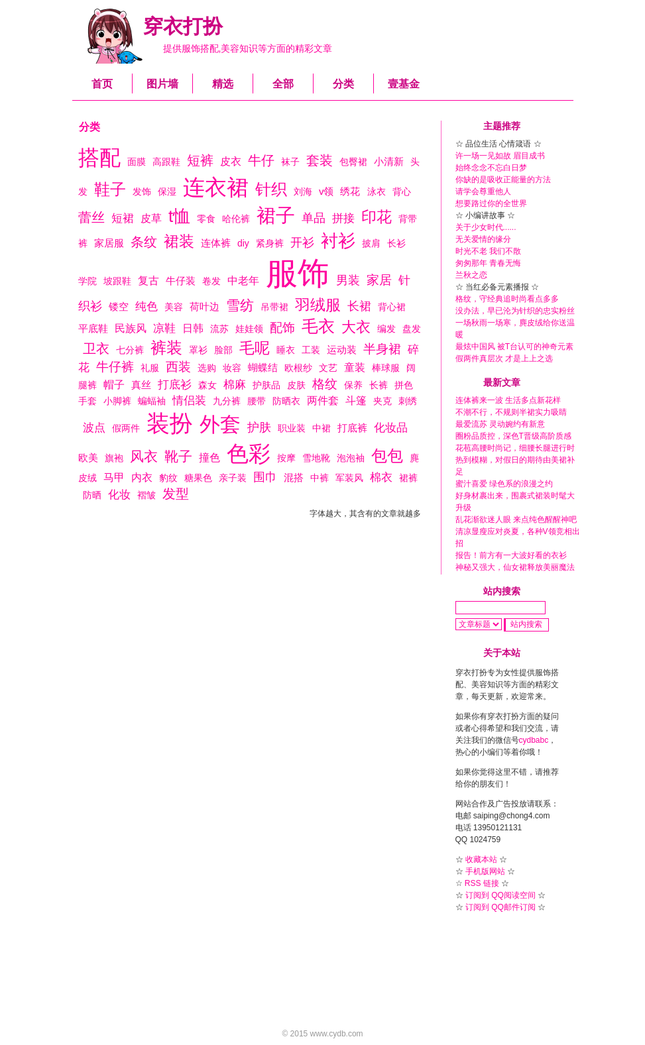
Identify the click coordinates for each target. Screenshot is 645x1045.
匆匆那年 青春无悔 (488, 263)
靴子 (178, 456)
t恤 (179, 216)
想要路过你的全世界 (491, 203)
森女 (207, 385)
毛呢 (254, 348)
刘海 (303, 191)
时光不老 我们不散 (488, 251)
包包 (387, 456)
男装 (348, 280)
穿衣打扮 (183, 26)
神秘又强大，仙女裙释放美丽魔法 (515, 567)
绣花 (350, 191)
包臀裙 (353, 161)
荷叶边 (204, 306)
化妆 (119, 494)
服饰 (297, 273)
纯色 (146, 306)
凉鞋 (164, 328)
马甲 (114, 477)
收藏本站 (481, 859)
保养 (353, 385)
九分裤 (227, 401)
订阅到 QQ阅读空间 (500, 895)
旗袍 (114, 458)
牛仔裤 (115, 367)
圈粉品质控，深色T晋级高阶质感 (513, 436)
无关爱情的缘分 (483, 239)
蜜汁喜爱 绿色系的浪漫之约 (504, 483)
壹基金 (404, 83)
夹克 (382, 401)
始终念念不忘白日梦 (491, 167)
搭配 (99, 158)
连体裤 (216, 242)
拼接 (343, 218)
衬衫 (338, 240)
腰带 (256, 401)
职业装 (292, 428)
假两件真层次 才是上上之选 (504, 358)
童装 (354, 367)
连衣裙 (216, 187)
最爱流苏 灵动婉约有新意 (500, 424)
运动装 (342, 349)
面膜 (136, 161)
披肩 (371, 243)
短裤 (200, 160)
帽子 (114, 384)
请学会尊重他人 (483, 191)
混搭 (294, 477)
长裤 (378, 385)
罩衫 (198, 350)
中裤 (319, 477)
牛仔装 (181, 280)
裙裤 (408, 477)
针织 (271, 189)
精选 (222, 83)
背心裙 (392, 307)
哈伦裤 (236, 218)
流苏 (219, 328)
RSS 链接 (482, 883)
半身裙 (382, 349)
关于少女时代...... (485, 227)
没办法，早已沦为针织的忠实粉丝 (515, 310)
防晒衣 (286, 401)
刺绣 (407, 401)
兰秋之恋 (471, 275)
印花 (376, 216)
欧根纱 (298, 367)
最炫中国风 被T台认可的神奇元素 (514, 346)
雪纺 (240, 305)
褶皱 (146, 495)
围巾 (265, 477)
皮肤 (296, 385)
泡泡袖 (351, 458)
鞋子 (110, 189)
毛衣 (318, 326)
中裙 (321, 428)
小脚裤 (117, 401)
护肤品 (266, 385)
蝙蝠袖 (152, 401)
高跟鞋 (166, 161)
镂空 (119, 306)
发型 (175, 493)
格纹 (324, 384)
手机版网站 (485, 871)
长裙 (359, 306)
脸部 (223, 350)
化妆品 (391, 427)
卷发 (211, 281)
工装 (311, 350)
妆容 (232, 367)
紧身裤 (270, 243)
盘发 (411, 328)
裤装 (166, 348)
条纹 (144, 242)
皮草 (151, 218)
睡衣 (285, 350)
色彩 (248, 453)
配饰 (282, 328)
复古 (148, 280)
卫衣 (96, 348)
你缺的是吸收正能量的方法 (503, 179)
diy (243, 243)
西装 (178, 367)
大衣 (356, 327)
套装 (319, 160)
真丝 (141, 384)
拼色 (403, 385)
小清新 (389, 161)
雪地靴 (316, 458)
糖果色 (198, 477)
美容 (173, 307)
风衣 (144, 456)
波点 (94, 427)
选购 (207, 367)
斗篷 (356, 400)
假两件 (126, 428)
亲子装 (233, 477)
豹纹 (168, 477)
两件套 (323, 400)
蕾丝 (91, 217)
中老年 (243, 280)
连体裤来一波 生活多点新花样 (508, 400)
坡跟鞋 (117, 281)
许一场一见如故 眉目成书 (500, 155)
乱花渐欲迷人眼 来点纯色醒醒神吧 (516, 519)
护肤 (259, 427)
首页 (102, 83)
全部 (283, 83)
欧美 (88, 457)
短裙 (122, 218)
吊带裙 (274, 307)
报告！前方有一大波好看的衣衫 (511, 555)
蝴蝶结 (263, 367)
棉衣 (381, 477)
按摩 (286, 458)
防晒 (92, 495)
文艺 (328, 367)
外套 (220, 424)
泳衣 (376, 191)
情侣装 (189, 400)
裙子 (276, 215)
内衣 (141, 477)
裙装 (179, 241)
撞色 (209, 457)
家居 (379, 280)
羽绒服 (318, 304)
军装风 (349, 477)
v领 (326, 191)
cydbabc (534, 740)
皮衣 (230, 161)
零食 (206, 218)
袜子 (290, 161)
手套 (87, 401)
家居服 (109, 242)
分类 (343, 83)
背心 (401, 191)
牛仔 (261, 160)
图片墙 (162, 83)
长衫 (396, 243)
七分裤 (130, 350)
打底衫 (175, 384)
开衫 (302, 242)
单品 (313, 218)
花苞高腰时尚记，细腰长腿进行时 (515, 448)
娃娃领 (249, 328)
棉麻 (234, 384)
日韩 (193, 328)
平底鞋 (93, 328)
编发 (386, 328)
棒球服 (386, 367)
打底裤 (352, 427)
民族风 (131, 328)
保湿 (167, 191)
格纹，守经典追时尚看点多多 (507, 298)
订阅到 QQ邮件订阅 (500, 907)
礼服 (150, 367)
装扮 (170, 423)
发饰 (142, 191)
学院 (87, 281)
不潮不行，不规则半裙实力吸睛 (511, 412)
